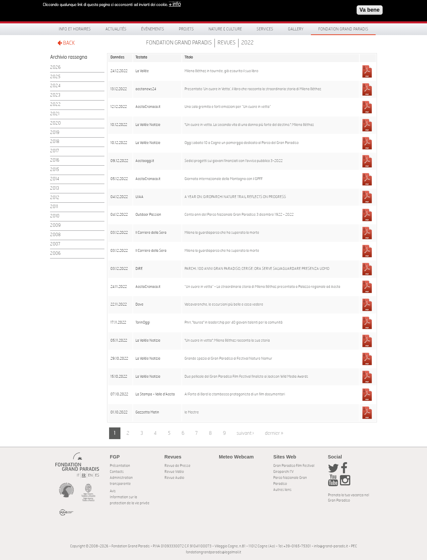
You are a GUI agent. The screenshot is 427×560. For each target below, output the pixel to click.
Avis (113, 491)
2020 (55, 123)
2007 (55, 244)
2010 (54, 216)
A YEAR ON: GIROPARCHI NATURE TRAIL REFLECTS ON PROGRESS (235, 197)
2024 (55, 86)
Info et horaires (75, 29)
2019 (54, 133)
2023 (55, 95)
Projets (186, 29)
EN (90, 475)
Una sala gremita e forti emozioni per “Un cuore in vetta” (227, 107)
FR (84, 475)
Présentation (120, 466)
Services (265, 29)
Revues (227, 42)
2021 (54, 114)
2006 (55, 253)
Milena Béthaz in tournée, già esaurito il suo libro (221, 71)
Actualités (115, 29)
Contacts (117, 472)
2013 (54, 188)
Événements (152, 29)
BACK (66, 43)
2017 (54, 151)
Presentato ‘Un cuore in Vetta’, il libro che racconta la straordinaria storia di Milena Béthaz (252, 89)
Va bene (370, 10)
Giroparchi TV (283, 472)
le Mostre (191, 412)
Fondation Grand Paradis (343, 29)
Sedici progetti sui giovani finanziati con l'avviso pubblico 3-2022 (233, 161)
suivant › (245, 433)
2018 (54, 142)
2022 (247, 42)
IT (78, 475)
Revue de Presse (177, 466)
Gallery (296, 29)
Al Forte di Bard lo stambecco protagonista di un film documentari (234, 394)
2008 (55, 235)
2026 (55, 67)
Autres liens (282, 490)
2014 (54, 179)
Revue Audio (174, 478)
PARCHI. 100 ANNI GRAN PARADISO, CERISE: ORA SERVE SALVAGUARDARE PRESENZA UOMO (256, 268)
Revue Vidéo (174, 472)
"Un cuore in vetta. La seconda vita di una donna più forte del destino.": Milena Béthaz (249, 125)
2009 (55, 225)
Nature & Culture (225, 29)
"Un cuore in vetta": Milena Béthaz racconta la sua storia (227, 340)
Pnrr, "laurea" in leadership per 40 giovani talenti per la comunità (233, 322)
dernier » (274, 433)
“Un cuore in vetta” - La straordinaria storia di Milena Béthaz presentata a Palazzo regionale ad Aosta (262, 287)
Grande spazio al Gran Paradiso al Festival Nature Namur (228, 358)
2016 (54, 160)
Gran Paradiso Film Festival (293, 466)
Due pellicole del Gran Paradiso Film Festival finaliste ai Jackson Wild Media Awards (246, 376)
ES (97, 475)
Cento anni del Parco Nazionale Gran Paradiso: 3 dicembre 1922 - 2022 (239, 214)
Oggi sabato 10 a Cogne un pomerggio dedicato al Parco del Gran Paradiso (241, 143)
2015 (54, 170)
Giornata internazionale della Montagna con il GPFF (223, 179)
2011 (54, 207)
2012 (54, 198)
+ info (175, 4)
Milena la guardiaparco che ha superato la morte (221, 232)
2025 (55, 77)
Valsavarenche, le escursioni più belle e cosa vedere (223, 304)
